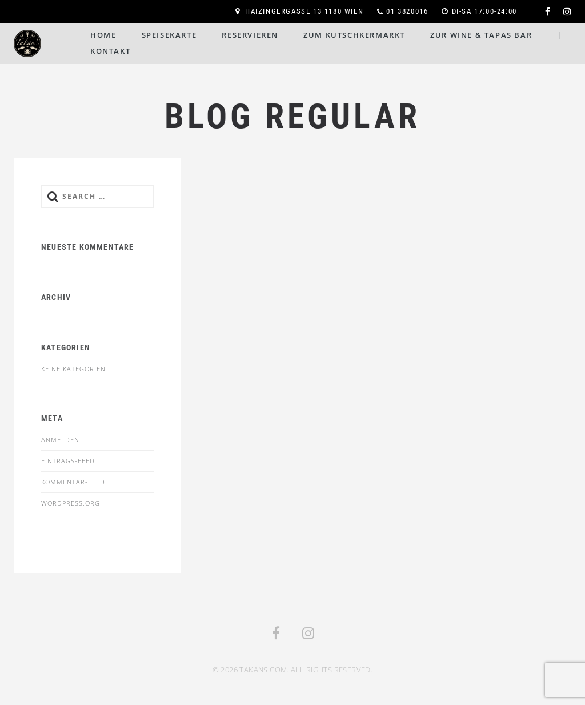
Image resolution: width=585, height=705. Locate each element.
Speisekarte (169, 35)
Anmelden (60, 439)
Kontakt (110, 51)
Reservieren (250, 35)
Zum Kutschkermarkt (354, 35)
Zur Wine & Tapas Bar (481, 35)
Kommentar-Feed (73, 482)
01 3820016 (407, 11)
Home (103, 35)
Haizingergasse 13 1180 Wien (304, 11)
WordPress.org (70, 503)
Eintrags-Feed (68, 460)
